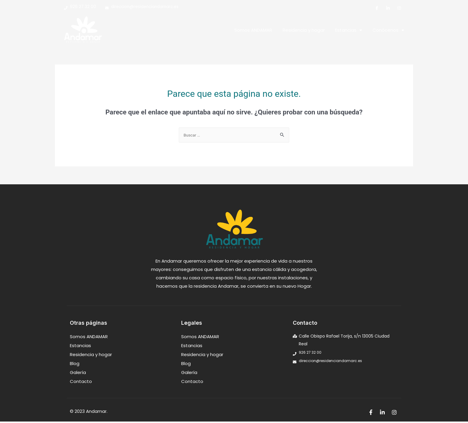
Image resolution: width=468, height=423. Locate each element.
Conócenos (388, 31)
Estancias (348, 31)
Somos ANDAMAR (253, 31)
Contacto (81, 383)
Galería (78, 374)
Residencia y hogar (304, 31)
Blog (74, 365)
